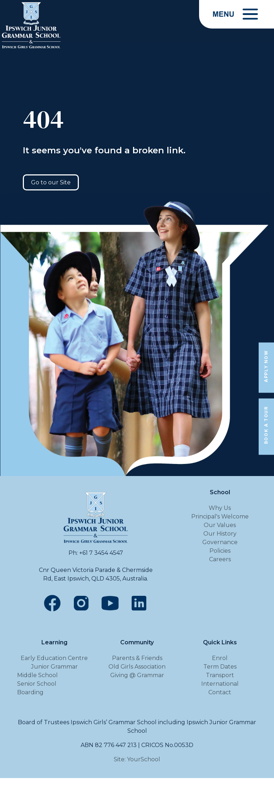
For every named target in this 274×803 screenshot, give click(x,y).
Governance (220, 542)
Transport (220, 675)
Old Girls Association (137, 666)
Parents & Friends (137, 658)
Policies (219, 550)
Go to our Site (51, 182)
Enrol (220, 658)
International (220, 683)
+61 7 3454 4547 (101, 552)
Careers (220, 559)
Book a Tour (266, 425)
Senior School (36, 683)
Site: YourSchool (137, 759)
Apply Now (266, 366)
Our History (220, 533)
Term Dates (220, 666)
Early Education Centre (54, 658)
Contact (219, 692)
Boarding (30, 692)
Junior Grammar (54, 666)
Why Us (220, 508)
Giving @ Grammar (137, 675)
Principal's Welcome (220, 516)
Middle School (37, 675)
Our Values (220, 525)
